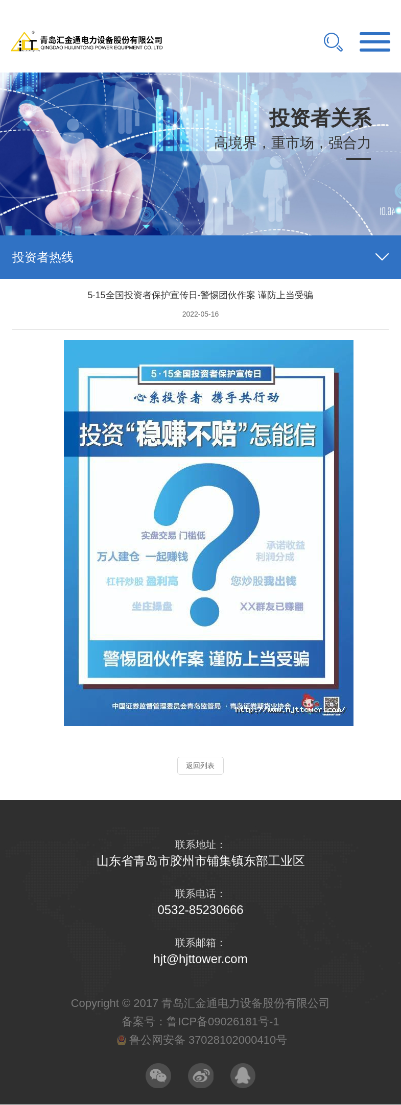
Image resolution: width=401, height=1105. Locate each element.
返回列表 (200, 765)
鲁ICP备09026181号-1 (223, 1021)
